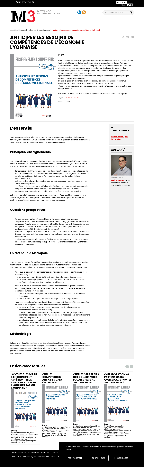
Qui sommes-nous (19, 453)
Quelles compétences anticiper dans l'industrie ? (52, 378)
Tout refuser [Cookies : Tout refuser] (98, 458)
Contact (55, 453)
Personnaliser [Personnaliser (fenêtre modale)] (121, 458)
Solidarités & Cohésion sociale (40, 30)
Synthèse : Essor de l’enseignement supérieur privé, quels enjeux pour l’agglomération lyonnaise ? (24, 381)
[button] (123, 37)
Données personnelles (46, 457)
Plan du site (16, 457)
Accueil (24, 30)
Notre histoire (33, 453)
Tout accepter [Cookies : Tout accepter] (75, 458)
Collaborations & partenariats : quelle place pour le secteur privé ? (117, 378)
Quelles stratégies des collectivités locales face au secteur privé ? (86, 378)
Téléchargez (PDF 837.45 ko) (119, 138)
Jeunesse (76, 98)
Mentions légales (29, 457)
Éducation (68, 98)
